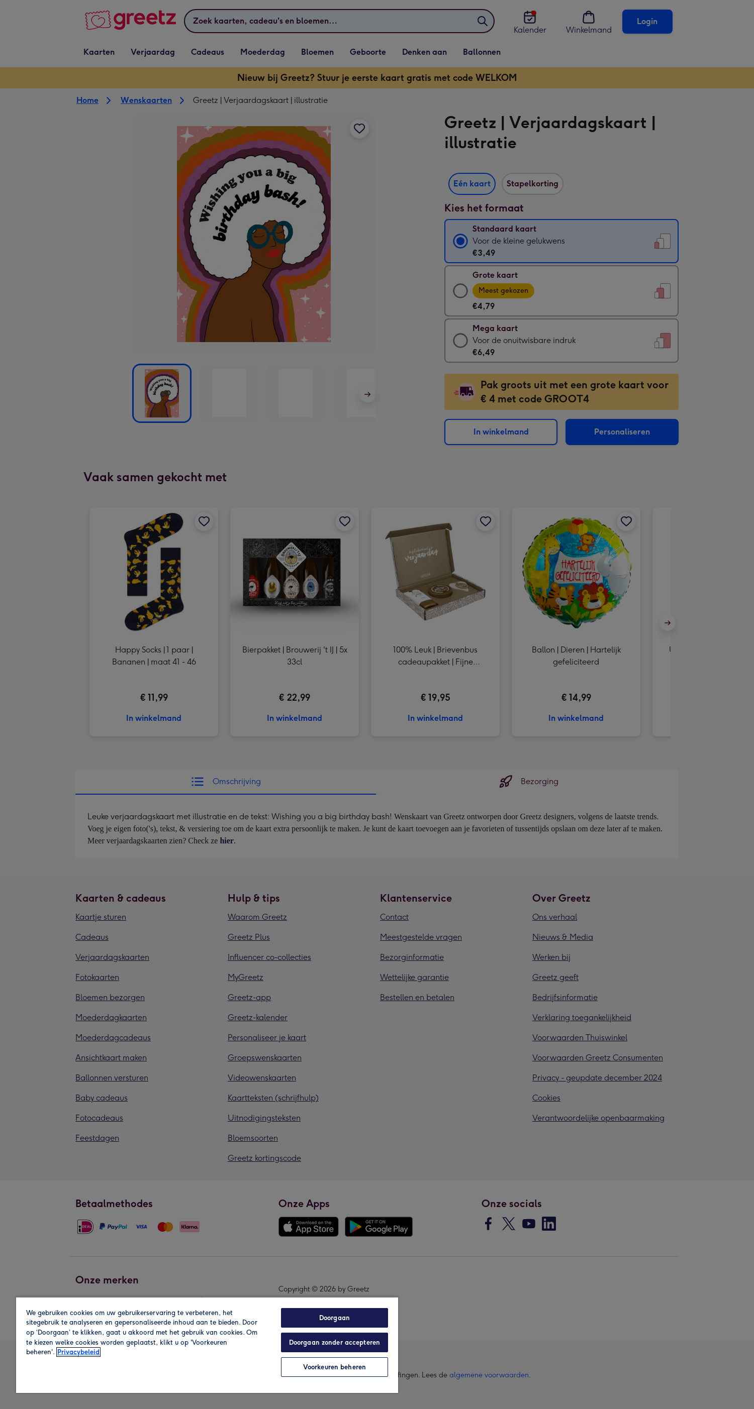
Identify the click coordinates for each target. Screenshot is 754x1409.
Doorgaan (334, 1318)
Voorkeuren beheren (334, 1367)
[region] (207, 1344)
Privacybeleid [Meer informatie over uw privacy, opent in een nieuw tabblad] (78, 1352)
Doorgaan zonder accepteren (334, 1342)
